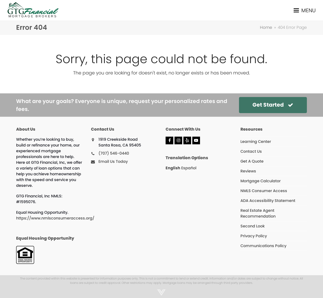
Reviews (248, 171)
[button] (305, 10)
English (173, 168)
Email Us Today (113, 161)
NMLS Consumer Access (263, 191)
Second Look (252, 226)
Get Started (272, 105)
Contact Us (251, 151)
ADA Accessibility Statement (267, 200)
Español (188, 168)
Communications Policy (263, 246)
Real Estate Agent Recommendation (258, 213)
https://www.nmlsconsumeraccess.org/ (55, 218)
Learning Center (255, 141)
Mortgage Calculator (260, 181)
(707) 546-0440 (113, 153)
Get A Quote (252, 161)
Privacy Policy (253, 236)
